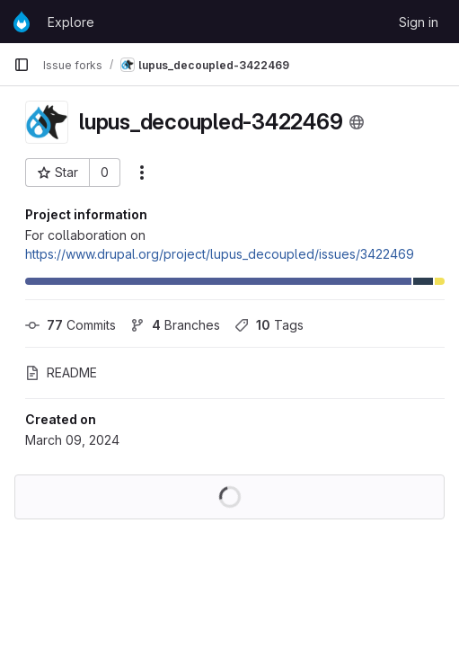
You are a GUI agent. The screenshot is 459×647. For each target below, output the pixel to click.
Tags (269, 324)
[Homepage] (21, 21)
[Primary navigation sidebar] (21, 64)
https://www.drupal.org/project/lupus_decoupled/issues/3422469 (219, 253)
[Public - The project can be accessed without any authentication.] (356, 122)
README (61, 372)
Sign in (418, 22)
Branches (175, 324)
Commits (70, 324)
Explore (71, 22)
